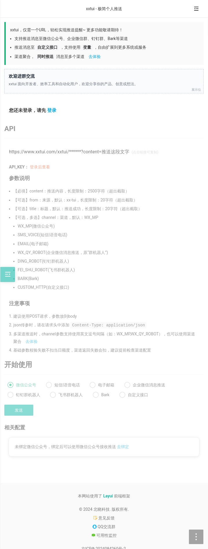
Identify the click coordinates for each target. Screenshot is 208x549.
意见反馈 (104, 518)
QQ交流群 (104, 526)
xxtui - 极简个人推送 (104, 8)
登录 (51, 110)
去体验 (95, 56)
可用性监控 (104, 535)
